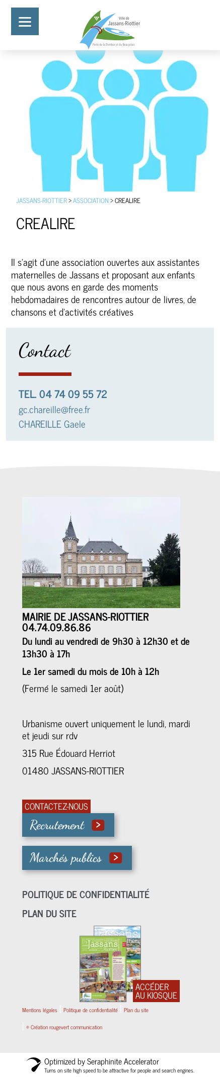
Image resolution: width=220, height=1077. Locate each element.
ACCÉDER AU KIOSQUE (156, 991)
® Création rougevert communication (64, 1026)
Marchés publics (66, 857)
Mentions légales (39, 1009)
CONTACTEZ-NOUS (56, 806)
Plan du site (49, 913)
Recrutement (57, 824)
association (91, 200)
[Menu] (25, 21)
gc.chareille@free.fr (54, 409)
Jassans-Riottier (41, 200)
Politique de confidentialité (86, 894)
